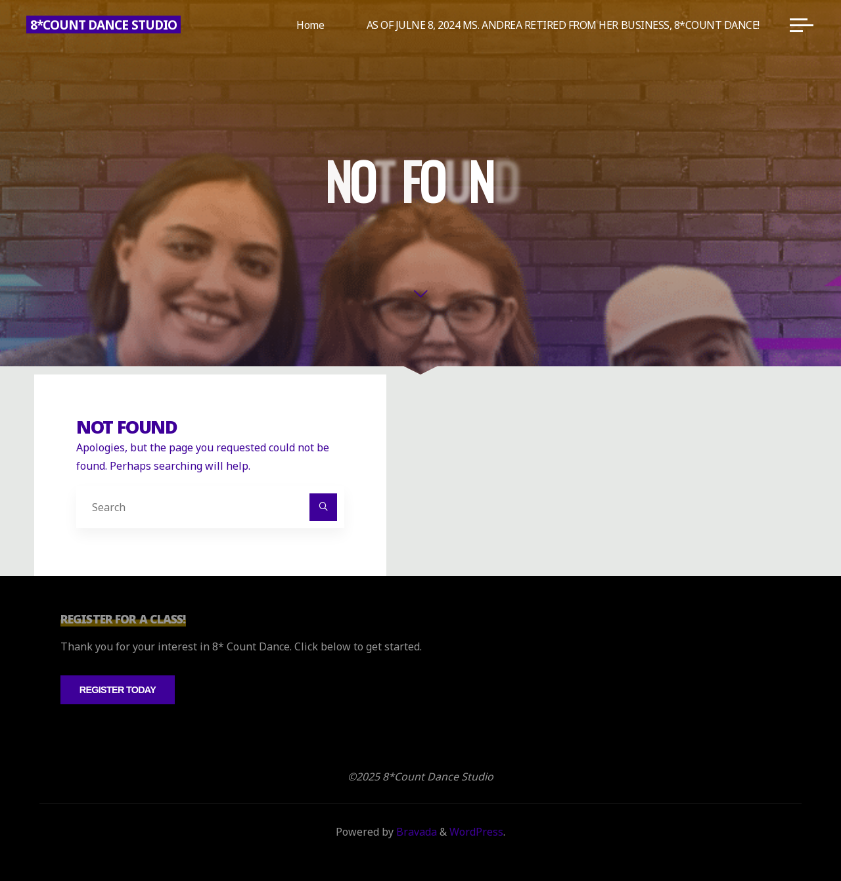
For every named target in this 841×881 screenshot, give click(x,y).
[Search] (323, 507)
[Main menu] (801, 25)
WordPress (476, 832)
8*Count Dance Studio (103, 25)
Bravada (415, 832)
